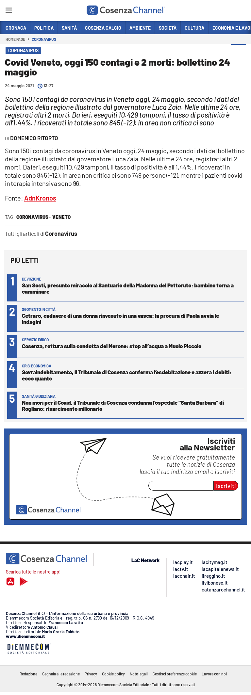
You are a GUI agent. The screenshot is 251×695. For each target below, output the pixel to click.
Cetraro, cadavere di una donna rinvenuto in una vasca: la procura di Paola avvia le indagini (120, 318)
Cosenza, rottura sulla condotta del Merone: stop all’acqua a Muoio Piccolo (111, 346)
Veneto (61, 217)
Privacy (91, 673)
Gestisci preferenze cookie (175, 673)
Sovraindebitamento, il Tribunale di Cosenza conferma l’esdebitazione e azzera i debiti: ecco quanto (126, 375)
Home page (15, 39)
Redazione (28, 673)
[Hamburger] (8, 11)
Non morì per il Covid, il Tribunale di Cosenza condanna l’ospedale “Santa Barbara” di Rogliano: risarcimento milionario (123, 405)
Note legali (139, 673)
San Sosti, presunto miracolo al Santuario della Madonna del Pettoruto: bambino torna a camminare (128, 288)
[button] (238, 52)
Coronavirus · (33, 217)
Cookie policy (113, 673)
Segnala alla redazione (61, 673)
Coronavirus (44, 39)
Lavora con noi (214, 673)
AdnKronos (40, 198)
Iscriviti (226, 485)
